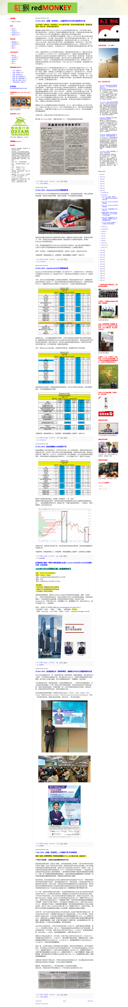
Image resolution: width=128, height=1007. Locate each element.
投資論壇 (41, 845)
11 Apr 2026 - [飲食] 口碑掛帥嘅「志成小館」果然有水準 (109, 152)
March (103, 243)
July (102, 233)
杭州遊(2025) (15, 32)
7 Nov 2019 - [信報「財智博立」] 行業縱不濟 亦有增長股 (56, 852)
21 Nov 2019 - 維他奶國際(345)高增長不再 (50, 447)
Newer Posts (39, 1001)
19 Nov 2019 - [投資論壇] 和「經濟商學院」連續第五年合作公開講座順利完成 (63, 671)
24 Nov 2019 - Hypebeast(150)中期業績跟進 (51, 190)
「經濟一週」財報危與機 (18, 78)
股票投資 (14, 42)
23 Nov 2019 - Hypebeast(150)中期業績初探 (51, 268)
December (103, 192)
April (102, 240)
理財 (13, 46)
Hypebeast (43, 261)
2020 (101, 188)
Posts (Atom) (45, 1003)
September (104, 229)
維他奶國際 (42, 558)
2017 (101, 252)
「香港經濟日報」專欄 (17, 82)
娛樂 (13, 61)
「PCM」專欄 (15, 70)
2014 (101, 259)
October (103, 226)
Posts (101, 486)
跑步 (13, 63)
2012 (101, 264)
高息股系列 (14, 44)
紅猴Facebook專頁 (16, 21)
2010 (101, 268)
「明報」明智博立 (16, 74)
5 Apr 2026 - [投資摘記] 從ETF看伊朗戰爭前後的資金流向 (108, 118)
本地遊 (13, 31)
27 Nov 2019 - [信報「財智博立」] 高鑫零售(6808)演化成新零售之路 (60, 21)
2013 (101, 261)
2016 (101, 255)
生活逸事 (14, 57)
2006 (101, 278)
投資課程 (41, 664)
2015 (101, 257)
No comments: (52, 181)
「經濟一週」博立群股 (17, 76)
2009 (101, 271)
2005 (101, 280)
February (103, 245)
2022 (101, 183)
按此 (89, 24)
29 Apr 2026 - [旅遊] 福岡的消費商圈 (109, 102)
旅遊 (13, 29)
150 (40, 261)
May (102, 238)
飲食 (13, 55)
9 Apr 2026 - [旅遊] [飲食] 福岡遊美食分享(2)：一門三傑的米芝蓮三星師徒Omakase (108, 87)
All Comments (103, 489)
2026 (101, 174)
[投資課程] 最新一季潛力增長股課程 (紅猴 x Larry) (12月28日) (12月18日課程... (109, 214)
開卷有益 (14, 59)
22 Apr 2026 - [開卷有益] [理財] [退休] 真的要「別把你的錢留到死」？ (109, 135)
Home (64, 1001)
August (103, 231)
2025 (101, 176)
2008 (101, 273)
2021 (101, 186)
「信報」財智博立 (43, 183)
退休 (13, 48)
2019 (101, 190)
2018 (101, 250)
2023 (101, 181)
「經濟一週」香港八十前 (18, 80)
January (103, 247)
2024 (101, 179)
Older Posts (90, 1001)
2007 (101, 275)
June (102, 236)
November (104, 195)
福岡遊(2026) (15, 34)
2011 (101, 266)
